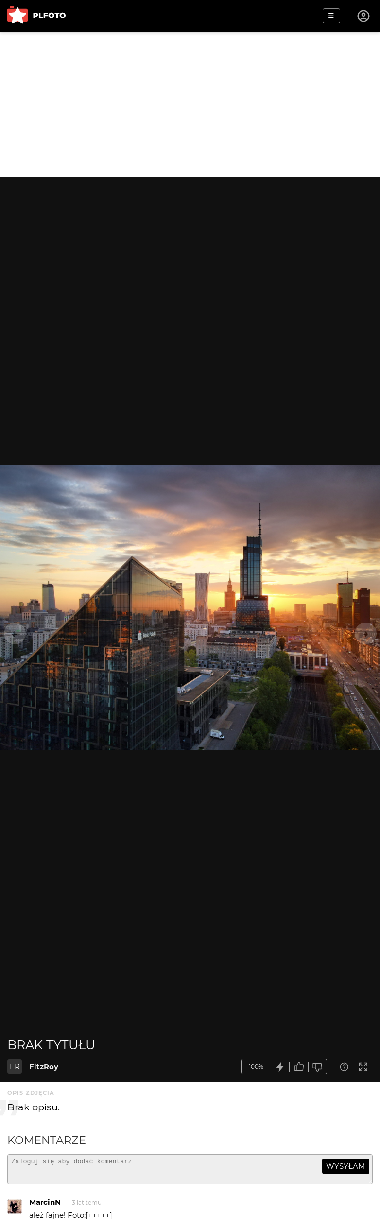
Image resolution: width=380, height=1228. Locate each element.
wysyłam (345, 1166)
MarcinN (45, 1206)
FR (15, 1066)
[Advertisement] (190, 104)
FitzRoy (43, 1066)
